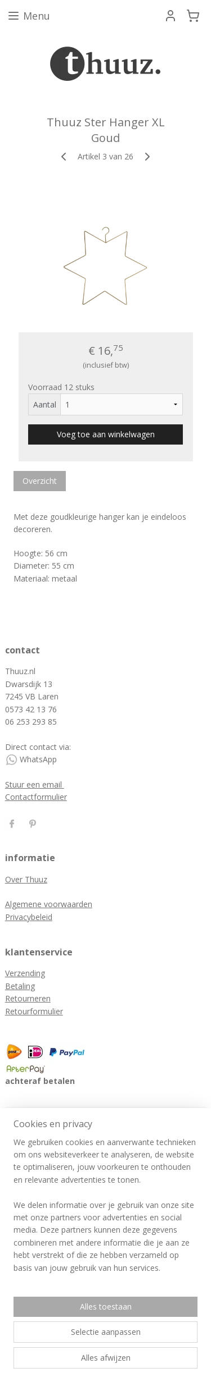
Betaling (20, 986)
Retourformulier (34, 1011)
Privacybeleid (28, 917)
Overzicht (40, 480)
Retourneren (28, 998)
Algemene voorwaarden (48, 904)
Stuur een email (34, 784)
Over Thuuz (26, 879)
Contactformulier (36, 796)
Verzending (25, 973)
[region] (105, 1209)
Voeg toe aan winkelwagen (106, 434)
